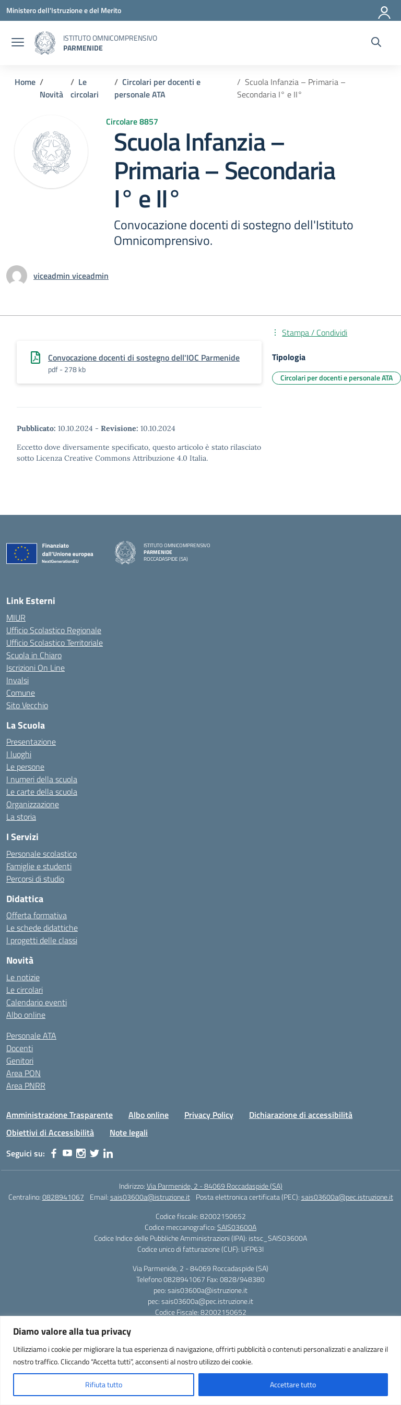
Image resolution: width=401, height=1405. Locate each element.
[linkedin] (108, 1153)
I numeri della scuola (41, 779)
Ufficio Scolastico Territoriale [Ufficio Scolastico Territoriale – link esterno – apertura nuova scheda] (54, 642)
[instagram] (81, 1153)
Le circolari (24, 989)
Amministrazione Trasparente (59, 1114)
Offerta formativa (36, 915)
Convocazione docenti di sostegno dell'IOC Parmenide (144, 357)
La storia (21, 816)
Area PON (23, 1073)
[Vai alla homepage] (44, 43)
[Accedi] (385, 10)
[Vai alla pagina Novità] (51, 94)
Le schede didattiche (42, 927)
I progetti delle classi (41, 940)
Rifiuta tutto (103, 1384)
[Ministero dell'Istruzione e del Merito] (63, 10)
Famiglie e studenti (39, 866)
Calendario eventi (36, 1002)
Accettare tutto (293, 1384)
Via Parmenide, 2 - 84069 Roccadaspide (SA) (214, 1185)
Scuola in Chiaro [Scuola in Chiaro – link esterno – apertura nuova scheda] (34, 655)
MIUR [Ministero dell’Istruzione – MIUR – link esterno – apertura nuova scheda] (16, 617)
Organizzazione (32, 804)
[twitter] (94, 1153)
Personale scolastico (41, 853)
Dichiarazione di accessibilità (300, 1114)
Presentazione (31, 741)
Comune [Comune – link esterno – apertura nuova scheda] (20, 692)
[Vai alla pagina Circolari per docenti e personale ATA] (157, 88)
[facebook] (53, 1153)
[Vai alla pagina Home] (25, 82)
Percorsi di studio (35, 878)
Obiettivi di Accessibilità (50, 1132)
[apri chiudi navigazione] (17, 43)
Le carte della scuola (41, 791)
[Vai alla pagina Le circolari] (84, 88)
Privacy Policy (208, 1114)
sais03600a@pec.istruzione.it (347, 1196)
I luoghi (18, 754)
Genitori (19, 1060)
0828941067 (63, 1196)
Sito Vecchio (27, 705)
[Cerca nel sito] (376, 43)
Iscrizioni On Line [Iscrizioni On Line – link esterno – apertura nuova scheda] (35, 667)
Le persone (25, 766)
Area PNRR (25, 1085)
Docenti (19, 1048)
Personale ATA (31, 1035)
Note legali (129, 1132)
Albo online (25, 1014)
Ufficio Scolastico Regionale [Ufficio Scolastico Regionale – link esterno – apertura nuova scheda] (53, 630)
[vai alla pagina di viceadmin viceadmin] (71, 275)
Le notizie (23, 977)
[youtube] (67, 1153)
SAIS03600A (236, 1227)
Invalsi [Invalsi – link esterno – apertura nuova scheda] (17, 680)
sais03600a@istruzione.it (150, 1196)
